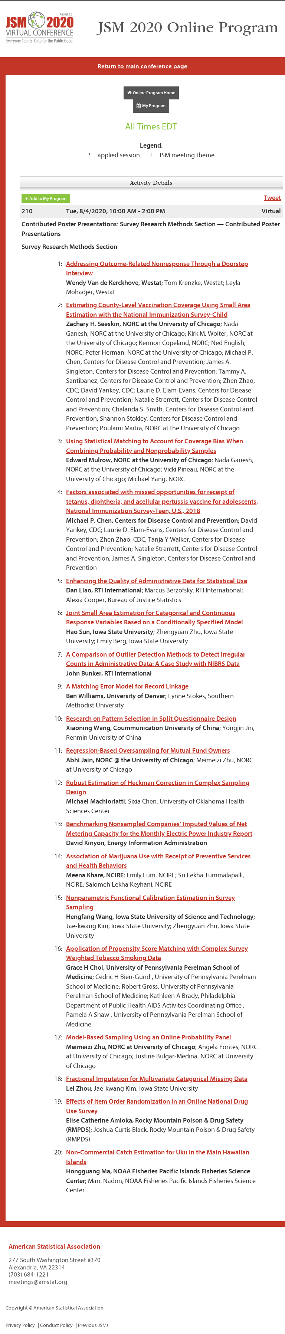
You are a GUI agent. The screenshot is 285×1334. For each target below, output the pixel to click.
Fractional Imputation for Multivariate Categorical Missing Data (157, 1079)
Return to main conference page (142, 66)
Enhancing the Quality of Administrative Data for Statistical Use (156, 581)
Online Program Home (151, 92)
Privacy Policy (20, 1325)
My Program (151, 105)
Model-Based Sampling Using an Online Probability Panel (148, 1037)
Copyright (17, 1308)
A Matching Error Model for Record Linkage (127, 686)
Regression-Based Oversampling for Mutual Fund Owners (148, 751)
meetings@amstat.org (38, 1281)
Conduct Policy (56, 1325)
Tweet (272, 198)
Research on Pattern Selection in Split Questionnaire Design (151, 719)
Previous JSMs (93, 1325)
